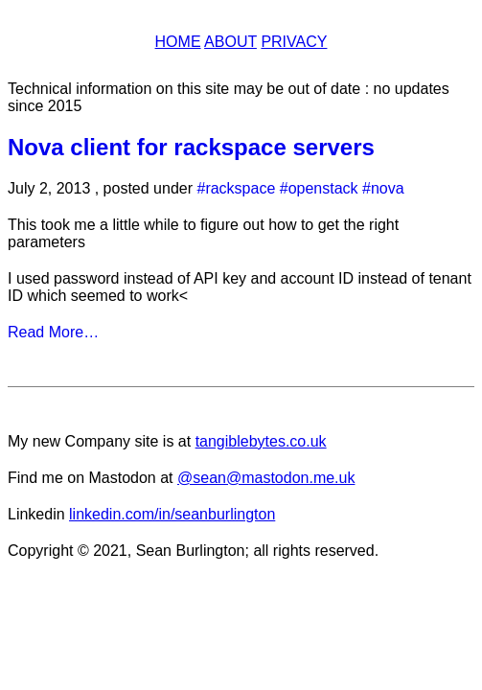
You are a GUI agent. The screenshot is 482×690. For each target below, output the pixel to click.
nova (387, 188)
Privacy (294, 42)
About (230, 42)
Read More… (53, 332)
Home (178, 42)
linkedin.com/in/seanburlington (172, 514)
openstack (323, 188)
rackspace (240, 188)
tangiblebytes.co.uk (261, 441)
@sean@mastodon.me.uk (266, 478)
